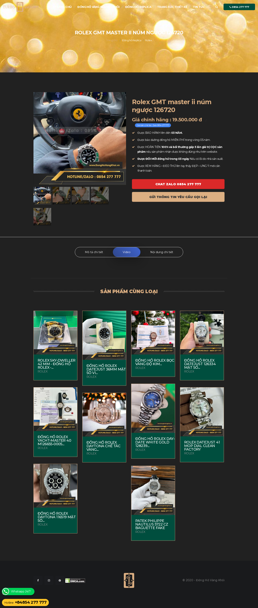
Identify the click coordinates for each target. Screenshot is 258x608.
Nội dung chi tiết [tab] (161, 252)
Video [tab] (127, 252)
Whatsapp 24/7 (21, 591)
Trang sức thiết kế (172, 7)
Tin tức (199, 7)
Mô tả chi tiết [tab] (94, 252)
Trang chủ (63, 7)
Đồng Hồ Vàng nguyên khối (98, 7)
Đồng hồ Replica (138, 7)
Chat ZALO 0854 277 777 (178, 184)
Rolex (148, 40)
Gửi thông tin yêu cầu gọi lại (178, 197)
